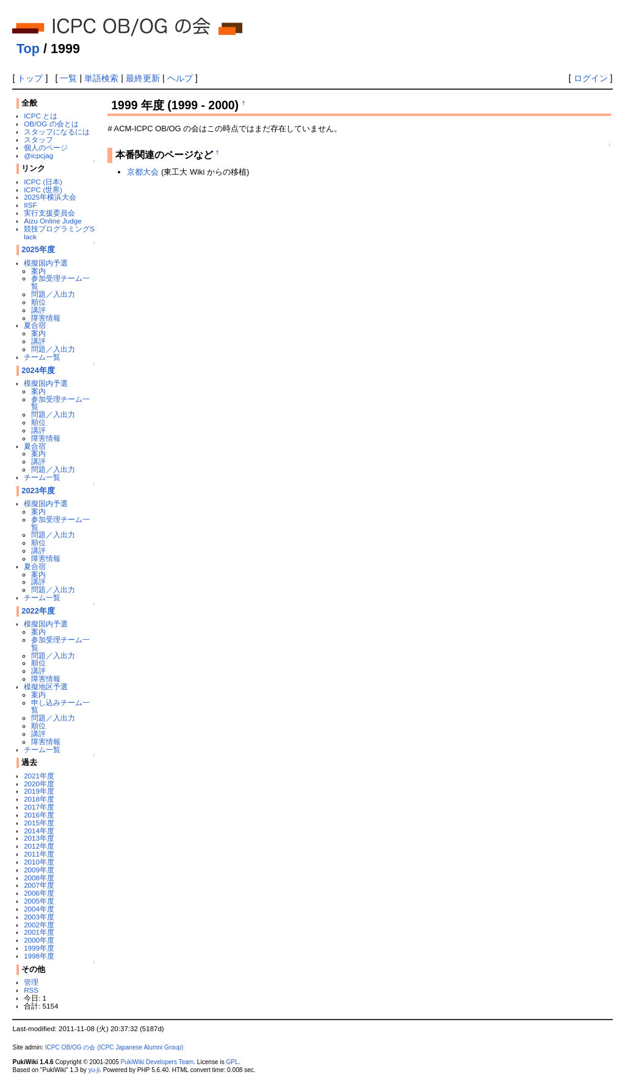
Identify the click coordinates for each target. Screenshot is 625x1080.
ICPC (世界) (43, 190)
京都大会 (143, 171)
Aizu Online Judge (53, 221)
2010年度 (39, 862)
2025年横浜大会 (50, 197)
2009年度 (39, 870)
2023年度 (38, 490)
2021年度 (39, 776)
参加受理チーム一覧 (60, 282)
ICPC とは (40, 116)
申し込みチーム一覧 (60, 706)
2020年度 (39, 784)
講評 (38, 310)
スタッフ (38, 139)
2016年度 (39, 815)
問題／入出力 (53, 294)
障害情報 (45, 318)
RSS (31, 990)
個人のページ (46, 147)
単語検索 (101, 78)
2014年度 (39, 831)
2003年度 (39, 917)
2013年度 (39, 838)
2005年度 (39, 901)
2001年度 (39, 932)
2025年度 (38, 249)
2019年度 (39, 791)
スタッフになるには (57, 132)
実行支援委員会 (49, 213)
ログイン (591, 78)
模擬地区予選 (46, 686)
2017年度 (39, 807)
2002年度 (39, 925)
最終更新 (143, 78)
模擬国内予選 (46, 263)
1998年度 (39, 956)
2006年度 (39, 893)
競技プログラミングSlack (59, 233)
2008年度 (39, 878)
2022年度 (38, 610)
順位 (38, 302)
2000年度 (39, 940)
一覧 (68, 78)
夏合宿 (35, 325)
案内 (38, 271)
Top (28, 48)
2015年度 (39, 823)
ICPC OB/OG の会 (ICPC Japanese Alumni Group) (114, 1047)
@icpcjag (38, 155)
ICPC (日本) (43, 182)
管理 (31, 982)
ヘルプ (180, 78)
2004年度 (39, 909)
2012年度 (39, 846)
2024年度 (38, 370)
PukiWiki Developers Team (157, 1062)
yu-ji (94, 1070)
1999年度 (39, 948)
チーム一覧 (42, 357)
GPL (232, 1062)
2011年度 (39, 854)
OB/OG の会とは (51, 124)
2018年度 (39, 799)
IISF (30, 205)
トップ (30, 78)
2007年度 (39, 885)
